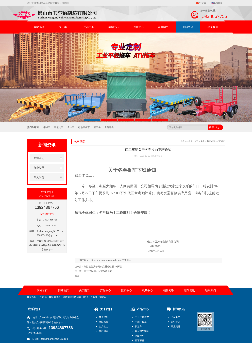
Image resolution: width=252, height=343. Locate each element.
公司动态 (221, 141)
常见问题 (175, 326)
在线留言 (103, 331)
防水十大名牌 (90, 297)
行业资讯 (175, 322)
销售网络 (163, 27)
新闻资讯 (188, 27)
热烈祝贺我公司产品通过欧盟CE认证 (103, 266)
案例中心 (113, 27)
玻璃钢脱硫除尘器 (72, 297)
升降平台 (109, 127)
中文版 (202, 2)
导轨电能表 (55, 297)
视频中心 (138, 27)
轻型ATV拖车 (142, 331)
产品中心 (89, 27)
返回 (77, 275)
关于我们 (102, 309)
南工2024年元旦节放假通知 (98, 271)
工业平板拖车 (142, 317)
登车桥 (97, 127)
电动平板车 (84, 127)
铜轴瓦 (102, 297)
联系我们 (212, 27)
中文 (203, 141)
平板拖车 (58, 127)
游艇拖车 (139, 335)
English (218, 2)
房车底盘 (139, 340)
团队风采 (103, 322)
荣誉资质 (103, 317)
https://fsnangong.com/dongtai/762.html (111, 260)
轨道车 (138, 326)
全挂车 (70, 127)
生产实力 (103, 326)
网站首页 (39, 27)
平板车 (46, 127)
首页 (196, 141)
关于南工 (64, 27)
